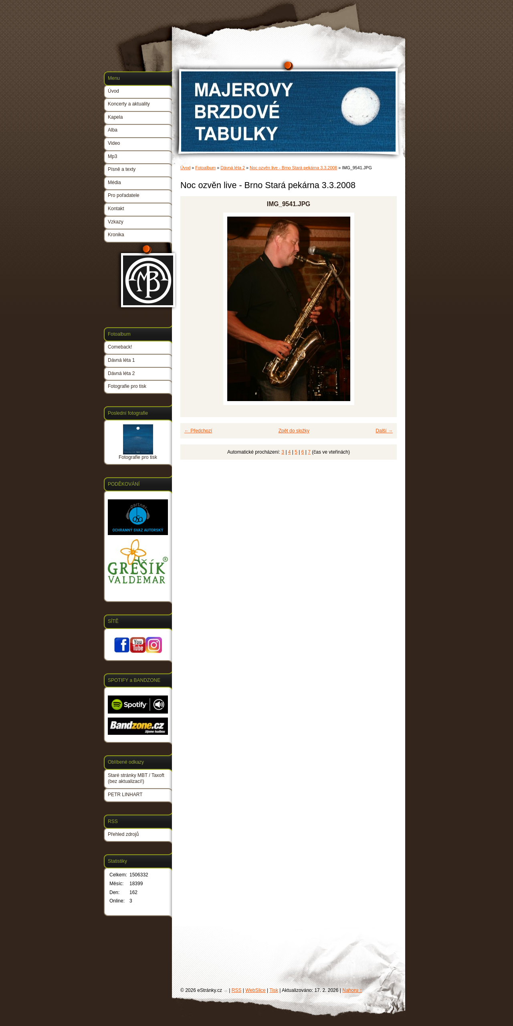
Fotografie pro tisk (127, 386)
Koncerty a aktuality (129, 104)
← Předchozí (198, 431)
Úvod (185, 167)
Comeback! (120, 347)
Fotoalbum (205, 167)
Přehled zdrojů (123, 834)
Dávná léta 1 (121, 360)
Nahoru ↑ (352, 990)
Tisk (273, 990)
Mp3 (112, 156)
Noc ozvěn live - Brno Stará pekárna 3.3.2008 (293, 167)
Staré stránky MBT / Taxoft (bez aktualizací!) (136, 779)
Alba (112, 130)
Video (114, 143)
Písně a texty (121, 169)
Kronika (116, 234)
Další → (384, 431)
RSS (237, 990)
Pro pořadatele (123, 195)
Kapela (115, 117)
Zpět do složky (294, 431)
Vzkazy (115, 222)
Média (114, 182)
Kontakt (116, 208)
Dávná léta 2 (232, 167)
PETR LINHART (125, 794)
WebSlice (255, 990)
